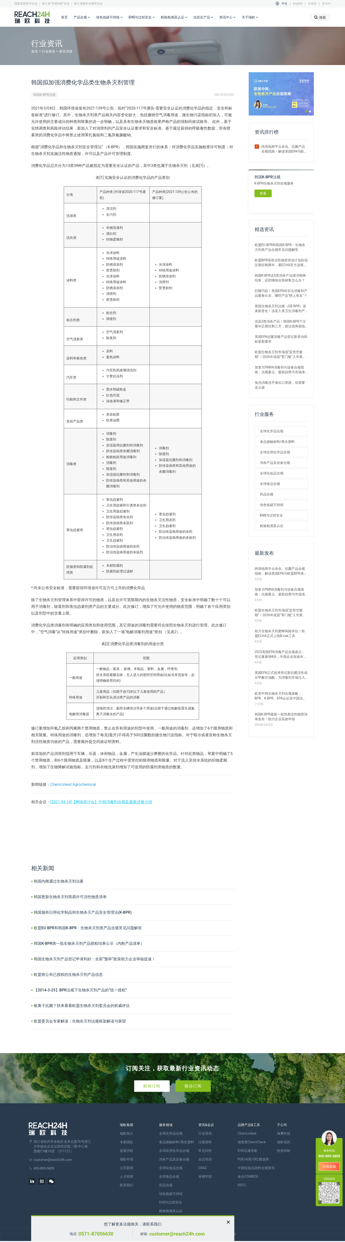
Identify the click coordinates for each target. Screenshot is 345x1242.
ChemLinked (247, 1133)
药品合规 (266, 494)
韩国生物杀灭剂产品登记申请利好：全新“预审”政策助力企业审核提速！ (94, 959)
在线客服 (329, 1166)
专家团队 (126, 1142)
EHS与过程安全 (142, 17)
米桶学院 (205, 1176)
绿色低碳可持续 (109, 17)
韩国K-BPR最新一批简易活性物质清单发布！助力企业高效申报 (281, 716)
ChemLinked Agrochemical (73, 784)
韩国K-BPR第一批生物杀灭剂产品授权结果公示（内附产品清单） (89, 943)
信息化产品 (203, 17)
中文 (285, 3)
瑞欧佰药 (283, 1142)
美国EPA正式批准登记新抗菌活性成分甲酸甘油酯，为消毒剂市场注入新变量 (281, 675)
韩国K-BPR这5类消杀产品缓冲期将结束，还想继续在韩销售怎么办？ (280, 278)
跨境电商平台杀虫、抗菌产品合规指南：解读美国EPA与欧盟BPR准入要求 (284, 149)
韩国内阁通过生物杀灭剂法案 (59, 881)
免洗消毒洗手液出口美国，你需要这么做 (280, 385)
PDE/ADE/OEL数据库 (253, 1159)
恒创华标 (283, 1151)
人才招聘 (126, 1176)
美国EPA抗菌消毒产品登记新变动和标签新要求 (281, 339)
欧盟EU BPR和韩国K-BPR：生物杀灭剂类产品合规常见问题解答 (88, 928)
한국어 (326, 3)
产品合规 (82, 17)
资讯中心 (227, 17)
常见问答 (205, 1151)
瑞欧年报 (126, 1159)
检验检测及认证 (174, 17)
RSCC (242, 1185)
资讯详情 (65, 51)
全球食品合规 (270, 484)
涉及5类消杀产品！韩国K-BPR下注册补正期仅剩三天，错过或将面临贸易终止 (280, 324)
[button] (306, 111)
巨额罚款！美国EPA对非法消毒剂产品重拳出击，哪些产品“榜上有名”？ (281, 293)
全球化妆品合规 (271, 473)
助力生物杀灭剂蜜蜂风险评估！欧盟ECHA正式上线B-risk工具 (280, 633)
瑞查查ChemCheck (252, 1142)
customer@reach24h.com (177, 1234)
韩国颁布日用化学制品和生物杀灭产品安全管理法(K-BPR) (83, 912)
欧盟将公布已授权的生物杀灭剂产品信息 (68, 974)
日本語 (312, 3)
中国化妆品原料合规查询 (256, 1168)
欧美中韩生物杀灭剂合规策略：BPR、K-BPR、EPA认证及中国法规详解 (280, 696)
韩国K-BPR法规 (44, 95)
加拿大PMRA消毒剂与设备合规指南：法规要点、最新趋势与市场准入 (280, 369)
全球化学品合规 (271, 431)
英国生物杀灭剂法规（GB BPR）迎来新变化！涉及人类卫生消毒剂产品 (280, 308)
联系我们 (126, 1185)
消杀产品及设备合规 (275, 463)
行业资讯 (48, 51)
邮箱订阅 (152, 1086)
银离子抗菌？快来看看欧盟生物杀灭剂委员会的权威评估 (82, 1005)
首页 (64, 17)
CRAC (202, 1168)
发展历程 (126, 1151)
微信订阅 (193, 1086)
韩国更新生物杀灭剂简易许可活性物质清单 (70, 897)
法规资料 (205, 1142)
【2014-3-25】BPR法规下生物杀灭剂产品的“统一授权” (80, 990)
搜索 (320, 17)
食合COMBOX (248, 1176)
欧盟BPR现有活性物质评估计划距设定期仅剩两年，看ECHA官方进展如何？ (281, 262)
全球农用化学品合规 (275, 452)
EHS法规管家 (247, 1151)
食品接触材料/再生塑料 (277, 442)
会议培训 (205, 1159)
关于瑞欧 (250, 17)
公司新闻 (126, 1168)
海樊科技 (283, 1133)
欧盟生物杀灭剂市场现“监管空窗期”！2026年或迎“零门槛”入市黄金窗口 (280, 354)
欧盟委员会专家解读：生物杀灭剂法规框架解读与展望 (80, 1021)
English (297, 3)
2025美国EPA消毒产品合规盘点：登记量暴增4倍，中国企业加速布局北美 (281, 654)
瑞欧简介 (126, 1133)
